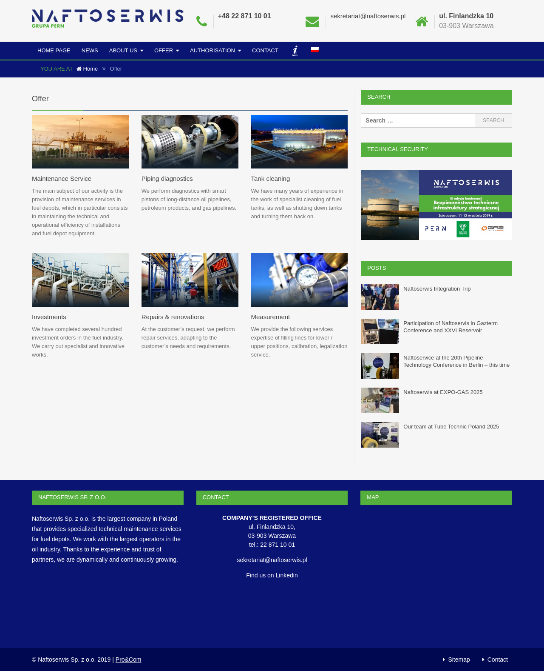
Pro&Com (129, 659)
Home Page (54, 50)
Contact (265, 50)
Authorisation (212, 50)
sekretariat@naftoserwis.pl (367, 16)
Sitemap (459, 659)
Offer (163, 50)
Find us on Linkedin (272, 574)
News (90, 50)
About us (123, 50)
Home (87, 69)
